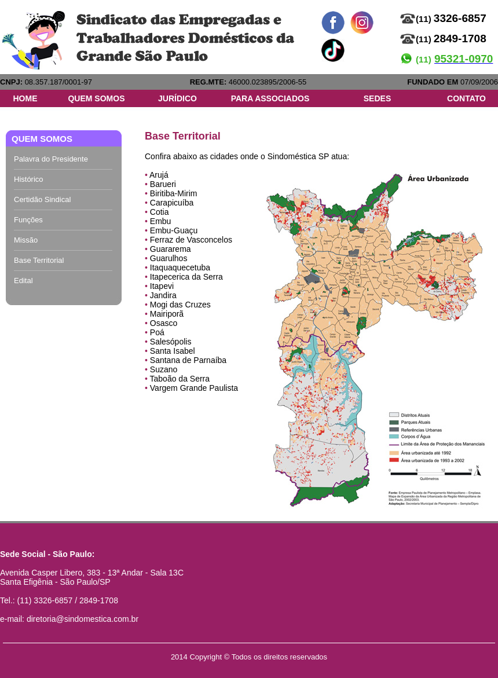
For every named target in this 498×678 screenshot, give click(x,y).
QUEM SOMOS (96, 98)
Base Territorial (39, 260)
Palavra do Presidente (51, 159)
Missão (26, 240)
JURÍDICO (177, 98)
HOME (25, 98)
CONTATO (466, 98)
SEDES (377, 98)
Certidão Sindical (42, 199)
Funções (28, 219)
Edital (23, 280)
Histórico (28, 179)
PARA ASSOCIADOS (270, 98)
